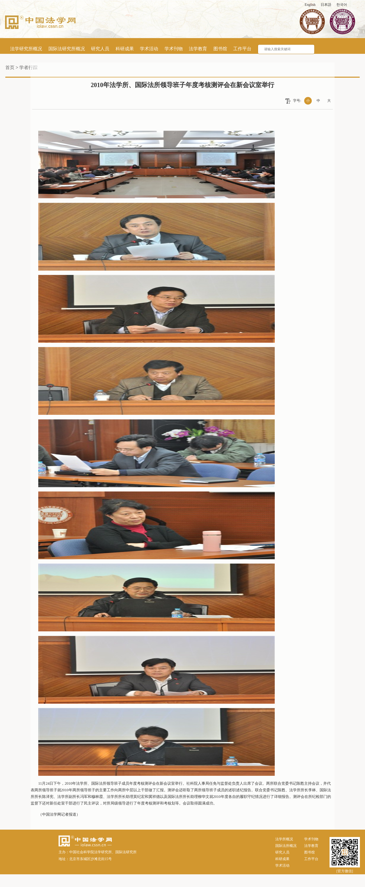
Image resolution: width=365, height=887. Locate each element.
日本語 (326, 5)
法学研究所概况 (26, 48)
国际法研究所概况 (66, 48)
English (310, 5)
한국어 (341, 5)
